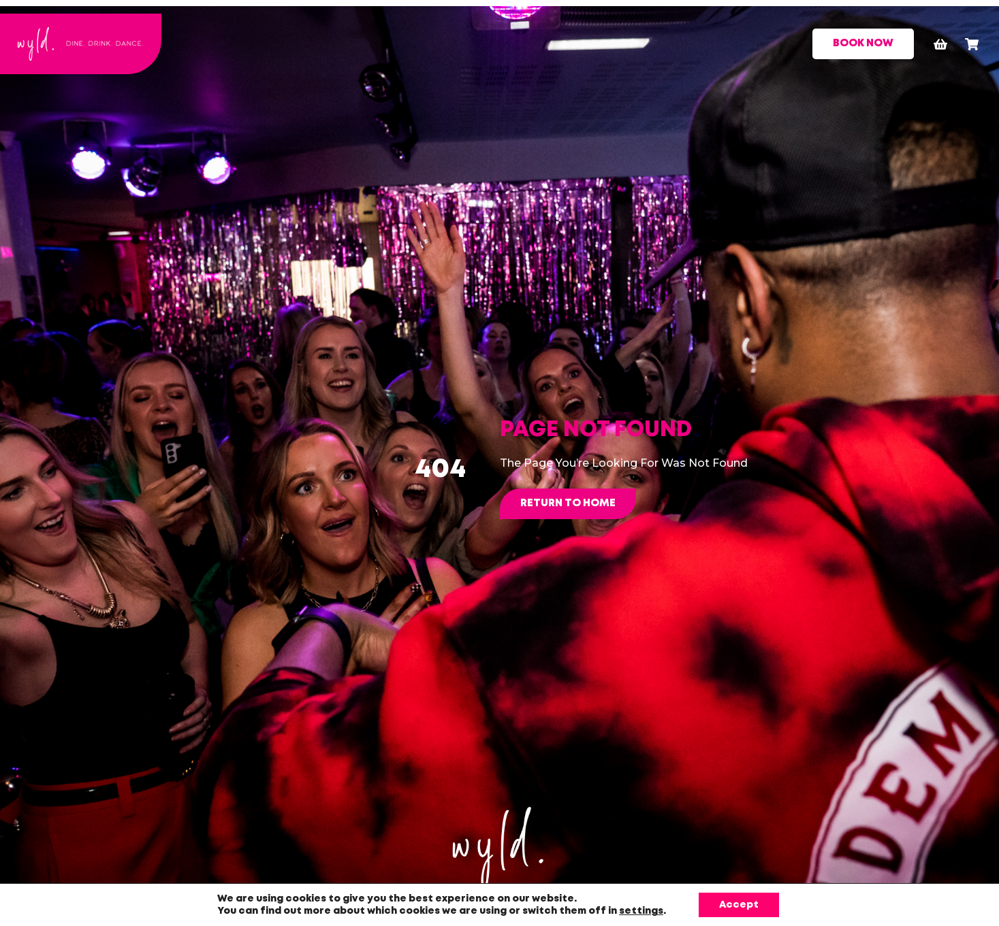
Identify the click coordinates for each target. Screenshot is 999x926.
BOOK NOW (863, 43)
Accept (739, 905)
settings (641, 911)
